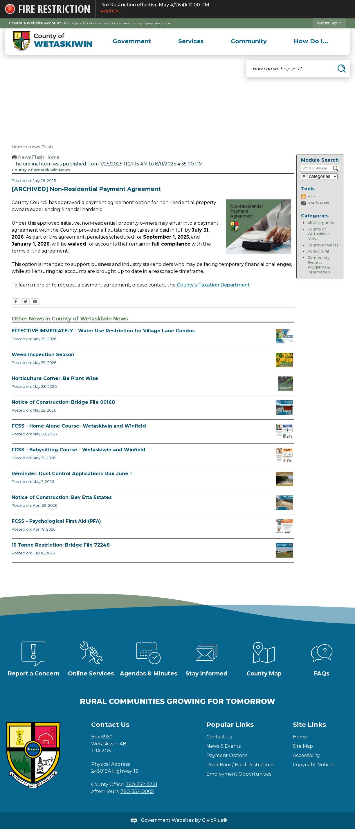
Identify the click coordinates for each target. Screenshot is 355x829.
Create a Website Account (35, 23)
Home (18, 146)
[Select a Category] (319, 176)
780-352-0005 (137, 791)
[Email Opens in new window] (35, 302)
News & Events (223, 746)
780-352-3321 (141, 784)
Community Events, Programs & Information (318, 264)
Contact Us (219, 737)
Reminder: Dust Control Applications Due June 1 (72, 473)
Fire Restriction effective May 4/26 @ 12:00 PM (225, 8)
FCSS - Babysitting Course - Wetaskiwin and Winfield (78, 450)
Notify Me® (318, 203)
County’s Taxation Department (213, 285)
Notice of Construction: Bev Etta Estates (62, 497)
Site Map (303, 746)
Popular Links (230, 725)
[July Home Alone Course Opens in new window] (284, 431)
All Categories (320, 223)
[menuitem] (132, 41)
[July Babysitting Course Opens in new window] (284, 455)
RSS (311, 196)
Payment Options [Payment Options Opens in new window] (226, 755)
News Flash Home (39, 157)
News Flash (40, 146)
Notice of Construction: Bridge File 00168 (63, 402)
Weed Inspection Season (43, 354)
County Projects (322, 245)
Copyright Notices (313, 764)
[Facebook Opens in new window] (16, 302)
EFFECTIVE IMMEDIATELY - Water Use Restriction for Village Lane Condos (103, 331)
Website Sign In (329, 23)
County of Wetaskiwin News (318, 234)
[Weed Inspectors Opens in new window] (284, 360)
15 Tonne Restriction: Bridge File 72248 (61, 545)
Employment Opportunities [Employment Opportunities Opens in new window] (238, 774)
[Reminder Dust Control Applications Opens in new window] (284, 479)
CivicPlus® (214, 820)
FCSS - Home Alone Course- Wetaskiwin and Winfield (79, 426)
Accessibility (306, 755)
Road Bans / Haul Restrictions (240, 764)
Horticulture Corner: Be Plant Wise (55, 378)
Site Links (309, 725)
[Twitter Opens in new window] (25, 302)
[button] (341, 68)
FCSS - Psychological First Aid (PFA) (56, 521)
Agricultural (318, 251)
